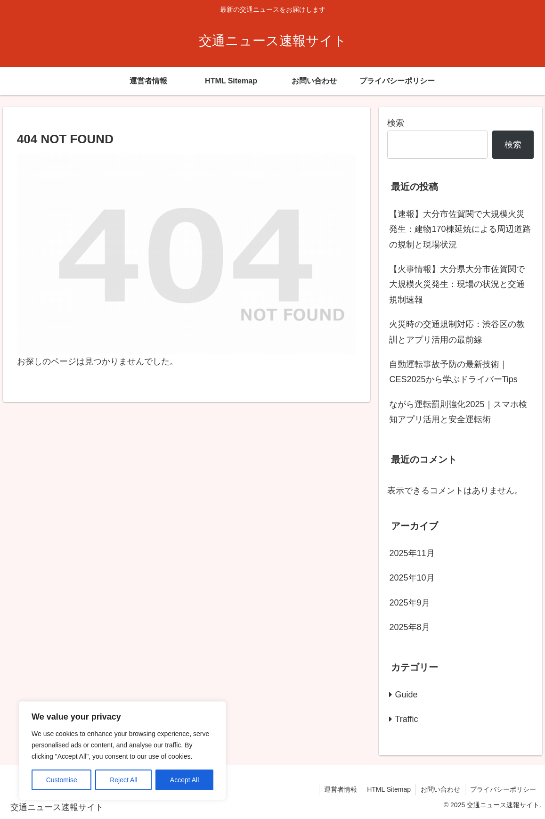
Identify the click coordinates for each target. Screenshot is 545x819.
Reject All (123, 780)
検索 (395, 123)
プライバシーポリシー (503, 789)
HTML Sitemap (389, 789)
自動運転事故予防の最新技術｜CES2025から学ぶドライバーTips (453, 372)
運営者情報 (340, 789)
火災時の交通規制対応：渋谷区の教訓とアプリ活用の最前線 (457, 331)
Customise (61, 780)
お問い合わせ (440, 789)
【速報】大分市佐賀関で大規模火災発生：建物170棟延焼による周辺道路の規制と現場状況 (459, 229)
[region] (122, 750)
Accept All (184, 780)
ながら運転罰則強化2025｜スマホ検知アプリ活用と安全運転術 (458, 412)
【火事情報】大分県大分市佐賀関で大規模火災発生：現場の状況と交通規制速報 (457, 284)
